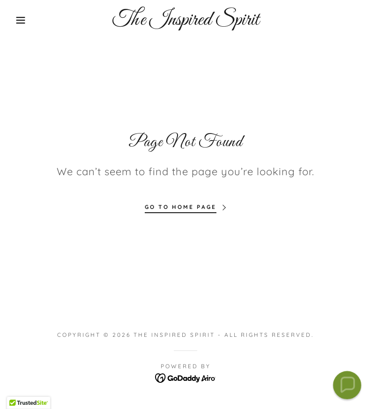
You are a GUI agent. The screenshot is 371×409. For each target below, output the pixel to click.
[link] (185, 22)
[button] (18, 20)
